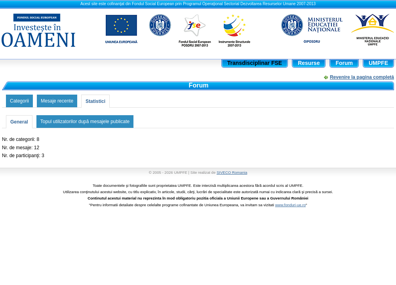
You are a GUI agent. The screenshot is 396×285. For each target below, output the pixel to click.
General (19, 122)
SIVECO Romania (232, 172)
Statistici (95, 101)
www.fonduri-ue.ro (290, 205)
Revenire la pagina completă (362, 77)
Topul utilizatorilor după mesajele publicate (84, 121)
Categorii (19, 101)
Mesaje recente (57, 101)
